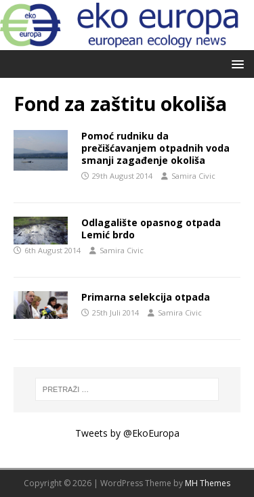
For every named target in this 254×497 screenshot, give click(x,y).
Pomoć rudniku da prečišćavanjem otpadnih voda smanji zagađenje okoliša (155, 148)
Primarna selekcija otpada (145, 296)
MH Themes (207, 483)
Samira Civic (193, 176)
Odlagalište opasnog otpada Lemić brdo (151, 228)
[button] (235, 63)
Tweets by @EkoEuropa (127, 433)
